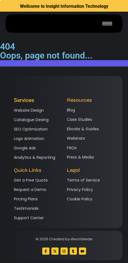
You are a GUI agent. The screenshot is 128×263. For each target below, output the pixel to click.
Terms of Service (83, 180)
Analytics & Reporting (34, 157)
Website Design (29, 110)
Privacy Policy (80, 189)
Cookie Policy (79, 199)
